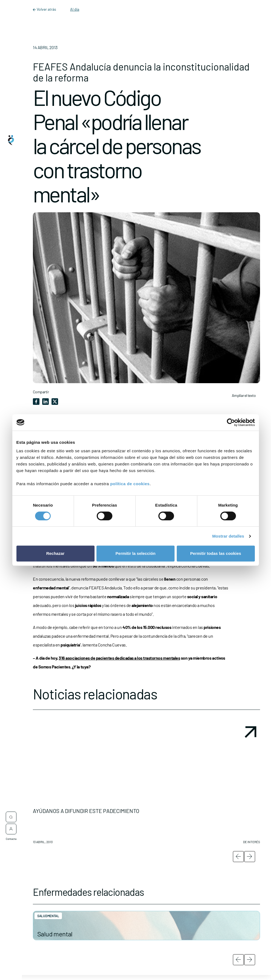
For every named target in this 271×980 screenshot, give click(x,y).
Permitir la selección (136, 553)
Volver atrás (45, 9)
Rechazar (55, 553)
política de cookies (130, 483)
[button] (146, 785)
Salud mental (55, 934)
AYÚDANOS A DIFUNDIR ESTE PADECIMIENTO (86, 810)
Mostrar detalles (228, 536)
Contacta (11, 836)
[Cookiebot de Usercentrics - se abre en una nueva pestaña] (231, 422)
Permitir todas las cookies (215, 553)
